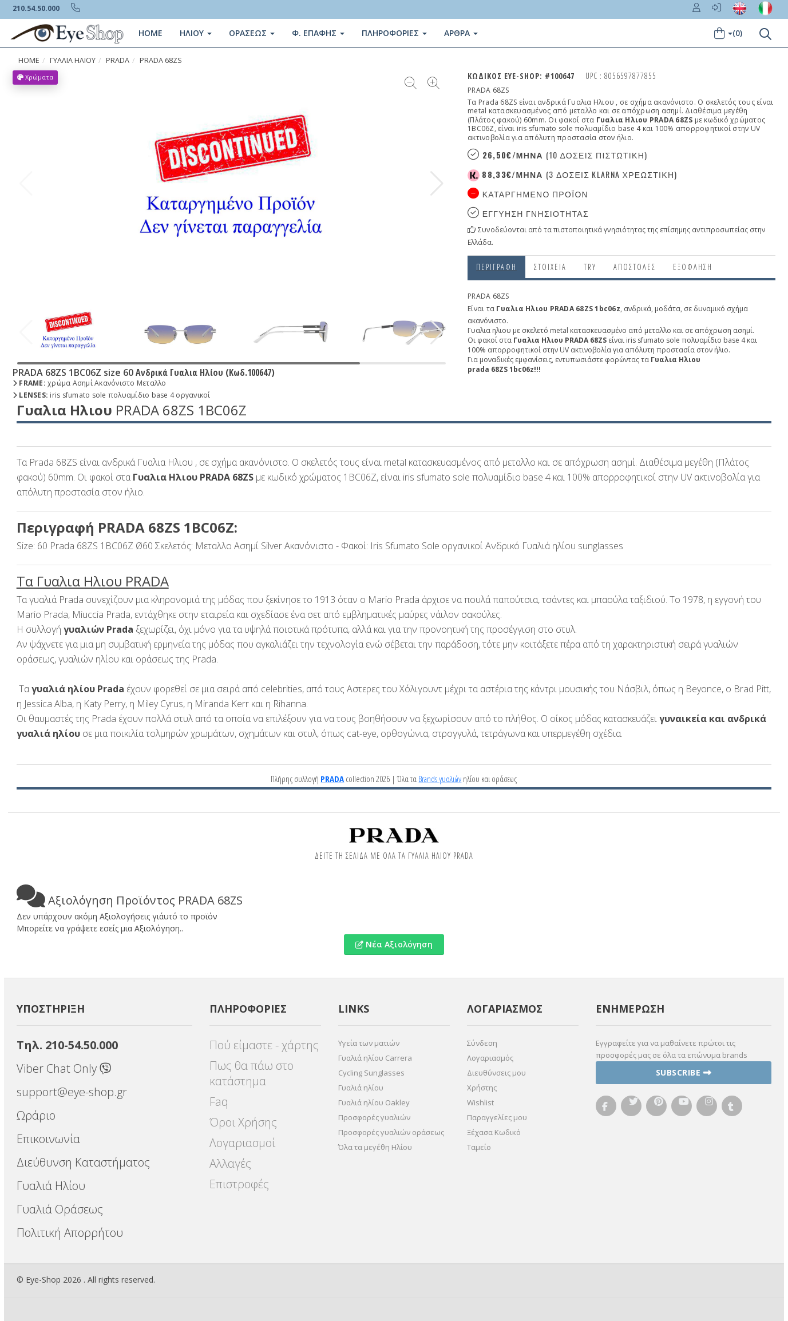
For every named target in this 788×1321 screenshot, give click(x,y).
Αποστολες (634, 266)
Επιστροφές (239, 1184)
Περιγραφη (496, 266)
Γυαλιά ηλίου (360, 1087)
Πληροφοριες (394, 32)
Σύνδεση (482, 1043)
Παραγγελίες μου (497, 1117)
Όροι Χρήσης (243, 1122)
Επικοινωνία (48, 1139)
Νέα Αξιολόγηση (394, 944)
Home (150, 32)
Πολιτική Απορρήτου (70, 1232)
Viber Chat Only (64, 1068)
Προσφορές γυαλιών (374, 1117)
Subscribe (684, 1072)
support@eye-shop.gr (72, 1092)
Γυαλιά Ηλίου (51, 1185)
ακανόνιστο (487, 321)
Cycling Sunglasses (371, 1073)
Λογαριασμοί (242, 1143)
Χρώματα (35, 77)
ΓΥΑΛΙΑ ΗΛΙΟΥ (73, 60)
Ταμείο (479, 1147)
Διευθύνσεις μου (496, 1073)
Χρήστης (482, 1087)
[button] (437, 183)
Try (590, 266)
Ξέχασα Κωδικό (494, 1132)
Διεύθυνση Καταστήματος (83, 1162)
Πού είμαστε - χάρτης (264, 1045)
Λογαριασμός (490, 1058)
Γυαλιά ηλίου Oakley (374, 1102)
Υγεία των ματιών (368, 1043)
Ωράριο (36, 1115)
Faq (218, 1101)
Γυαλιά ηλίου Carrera (375, 1058)
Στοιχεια (550, 266)
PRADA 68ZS (161, 60)
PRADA (117, 60)
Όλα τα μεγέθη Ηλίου (375, 1147)
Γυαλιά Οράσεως (60, 1209)
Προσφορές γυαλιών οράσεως (391, 1132)
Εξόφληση (692, 266)
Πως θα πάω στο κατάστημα (251, 1073)
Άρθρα (461, 32)
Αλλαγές (230, 1163)
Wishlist (480, 1102)
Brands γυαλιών (439, 778)
